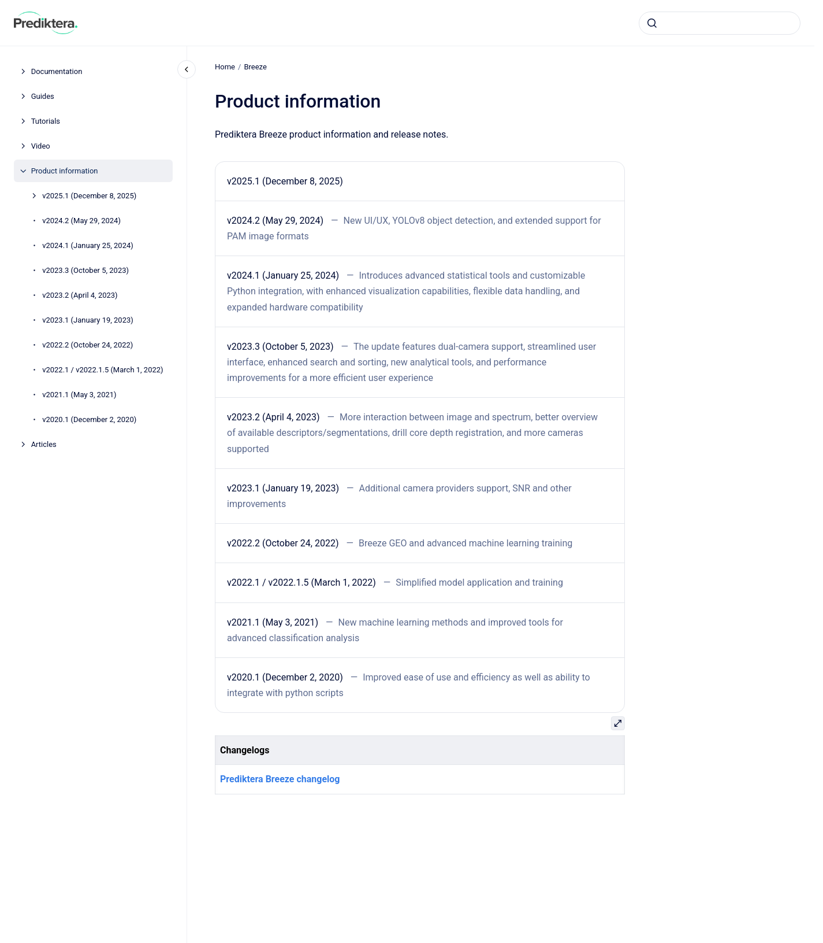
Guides (42, 96)
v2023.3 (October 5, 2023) (85, 270)
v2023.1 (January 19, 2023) (87, 320)
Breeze (255, 66)
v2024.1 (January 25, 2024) (87, 245)
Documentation (57, 71)
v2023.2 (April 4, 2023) (80, 295)
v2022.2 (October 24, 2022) (87, 345)
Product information (64, 171)
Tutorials (45, 121)
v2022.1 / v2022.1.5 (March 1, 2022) (102, 369)
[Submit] (652, 23)
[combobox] (719, 23)
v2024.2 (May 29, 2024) (81, 220)
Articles (44, 444)
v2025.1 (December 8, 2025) (89, 195)
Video (40, 146)
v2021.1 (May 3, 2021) (79, 394)
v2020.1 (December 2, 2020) (89, 419)
